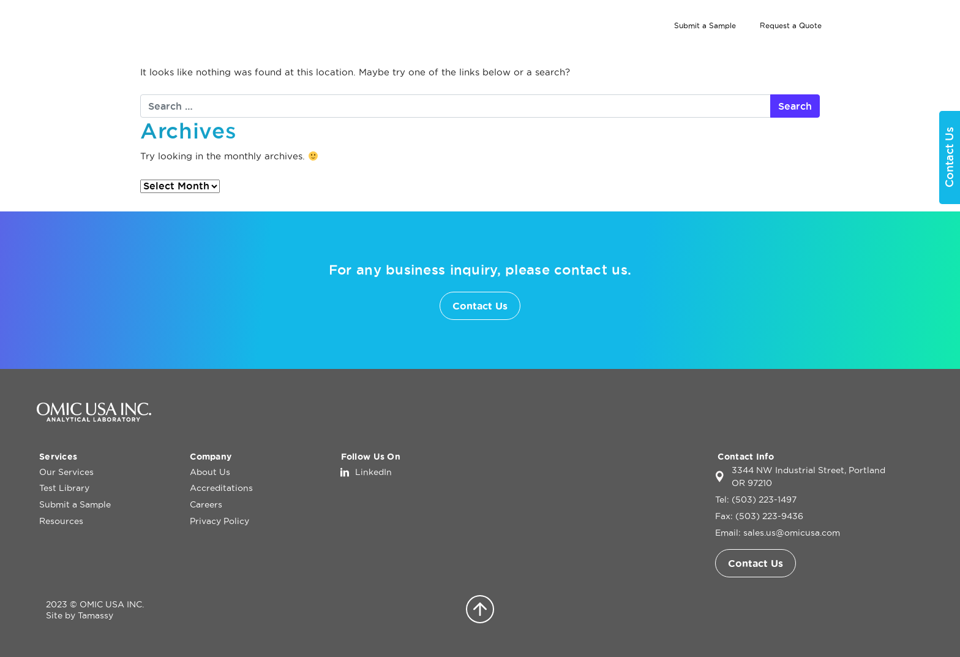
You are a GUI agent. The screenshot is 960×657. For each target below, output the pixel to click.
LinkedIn (373, 472)
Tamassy (95, 615)
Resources (61, 521)
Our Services (631, 48)
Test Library (730, 48)
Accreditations (221, 488)
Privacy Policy (219, 521)
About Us (806, 48)
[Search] (880, 26)
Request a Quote (791, 25)
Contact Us (890, 48)
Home (564, 48)
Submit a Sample (705, 25)
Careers (206, 504)
